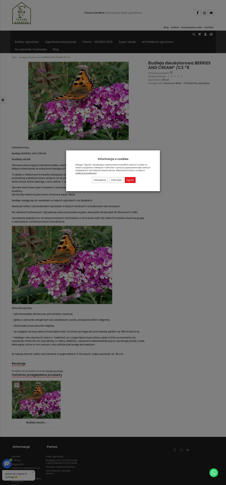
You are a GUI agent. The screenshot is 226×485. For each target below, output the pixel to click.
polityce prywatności (86, 173)
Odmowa (116, 180)
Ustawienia (100, 180)
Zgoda (130, 180)
